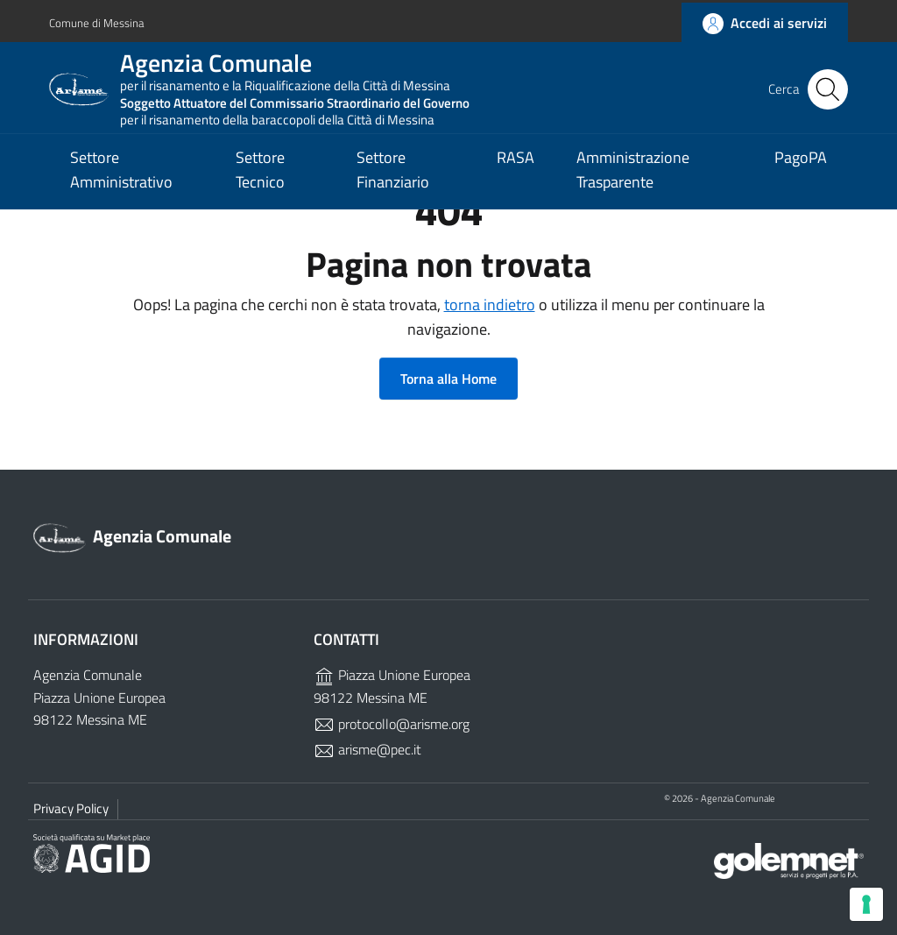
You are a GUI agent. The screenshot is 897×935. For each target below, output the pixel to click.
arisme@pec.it (367, 749)
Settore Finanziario (393, 183)
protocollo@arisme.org (392, 723)
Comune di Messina (99, 20)
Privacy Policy (71, 808)
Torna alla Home (448, 378)
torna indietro (489, 304)
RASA (515, 171)
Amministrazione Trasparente (632, 183)
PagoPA (800, 171)
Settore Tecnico (260, 183)
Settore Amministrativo (121, 183)
